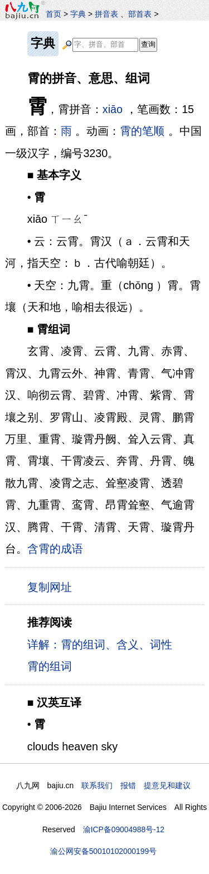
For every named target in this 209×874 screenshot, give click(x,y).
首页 (53, 13)
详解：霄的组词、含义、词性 (99, 644)
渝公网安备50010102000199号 (103, 851)
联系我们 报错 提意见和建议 (136, 785)
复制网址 (52, 586)
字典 (78, 13)
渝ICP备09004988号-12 (123, 829)
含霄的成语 (55, 549)
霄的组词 (49, 666)
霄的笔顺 (142, 131)
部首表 (140, 13)
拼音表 (106, 13)
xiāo (113, 109)
